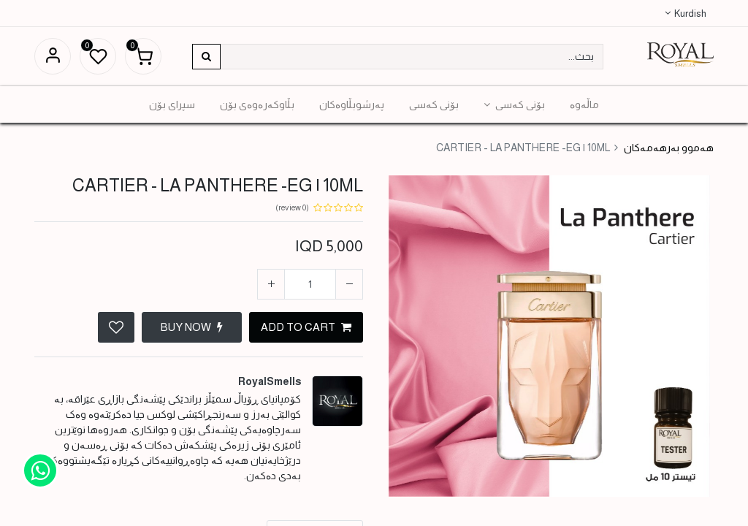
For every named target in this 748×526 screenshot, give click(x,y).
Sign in (52, 56)
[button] (116, 327)
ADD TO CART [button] (306, 327)
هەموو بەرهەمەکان (669, 147)
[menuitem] (584, 104)
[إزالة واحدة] (349, 284)
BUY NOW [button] (192, 327)
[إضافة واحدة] (271, 284)
